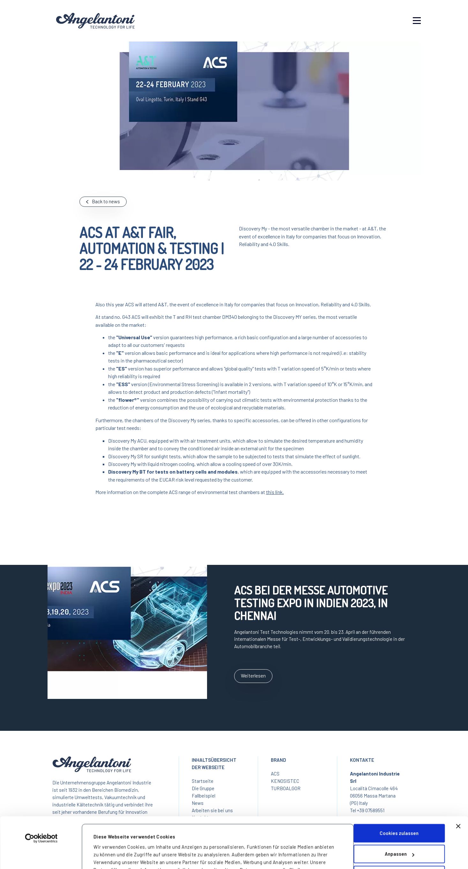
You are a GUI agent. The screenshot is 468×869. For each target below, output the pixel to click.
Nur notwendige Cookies (399, 830)
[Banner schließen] (458, 781)
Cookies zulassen (399, 788)
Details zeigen (109, 853)
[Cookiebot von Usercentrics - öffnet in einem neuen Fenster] (41, 793)
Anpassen (399, 809)
